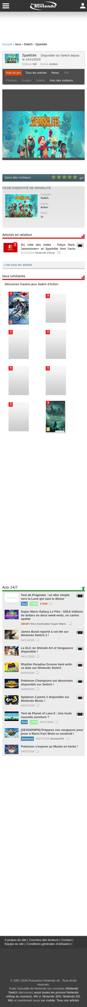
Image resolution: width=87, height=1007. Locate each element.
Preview (11, 80)
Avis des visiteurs (61, 80)
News (55, 72)
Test (66, 72)
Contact (66, 940)
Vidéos (40, 80)
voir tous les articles (19, 265)
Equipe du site (14, 944)
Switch (65, 55)
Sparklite (29, 55)
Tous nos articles (68, 1000)
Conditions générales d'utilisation (48, 944)
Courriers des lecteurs (43, 940)
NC (35, 64)
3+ (42, 216)
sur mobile (48, 1000)
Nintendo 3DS (51, 996)
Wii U (37, 996)
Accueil (7, 44)
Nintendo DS (71, 996)
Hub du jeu (13, 72)
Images (26, 80)
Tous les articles (36, 72)
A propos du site (15, 940)
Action (53, 64)
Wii (10, 1000)
